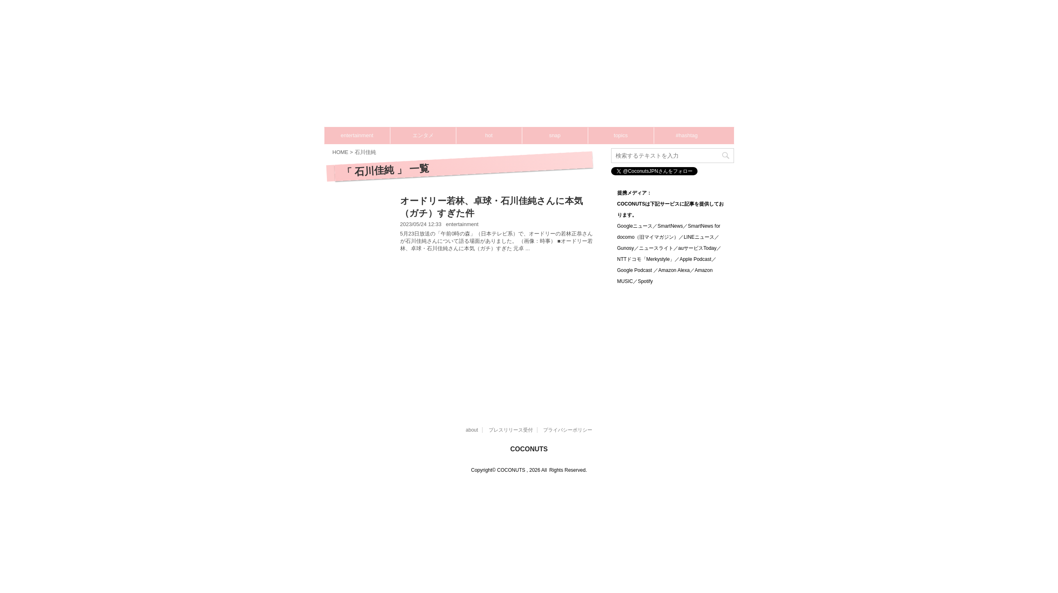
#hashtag (687, 135)
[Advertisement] (558, 69)
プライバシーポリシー (567, 430)
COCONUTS (529, 449)
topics (621, 135)
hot (488, 135)
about (472, 430)
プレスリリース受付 (511, 430)
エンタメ (423, 135)
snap (554, 135)
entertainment (357, 135)
